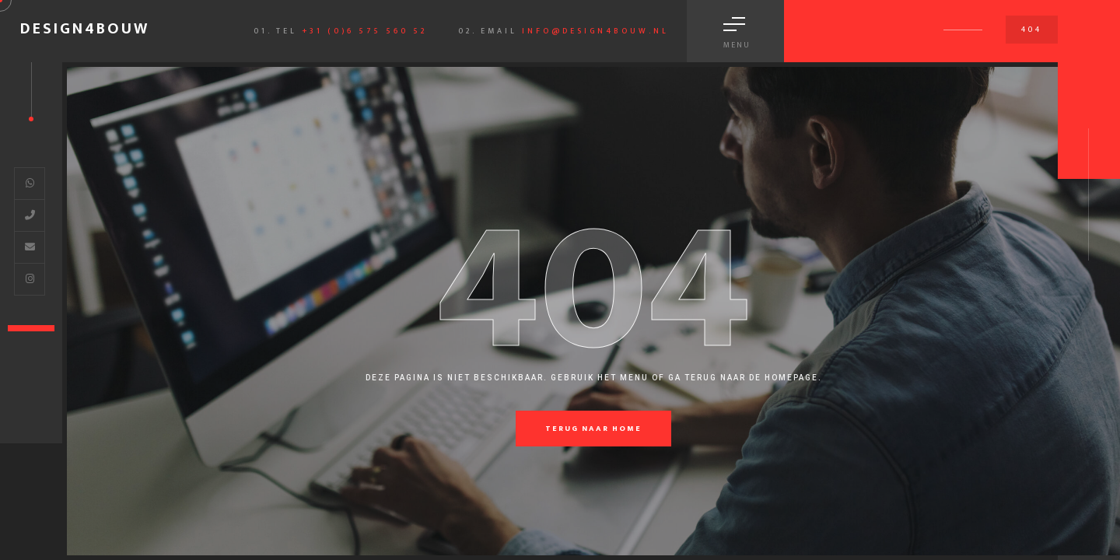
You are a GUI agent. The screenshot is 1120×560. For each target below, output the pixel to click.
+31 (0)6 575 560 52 (364, 31)
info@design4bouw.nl (595, 31)
